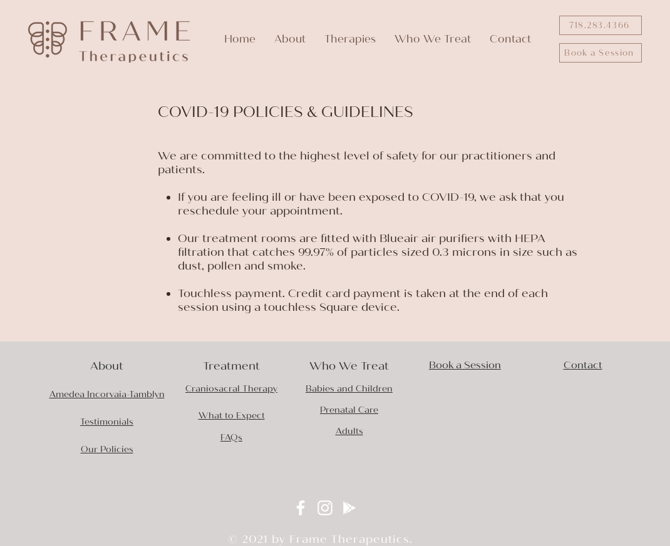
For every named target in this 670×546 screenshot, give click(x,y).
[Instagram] (325, 508)
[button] (290, 39)
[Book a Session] (600, 53)
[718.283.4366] (600, 25)
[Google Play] (349, 508)
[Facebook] (301, 508)
